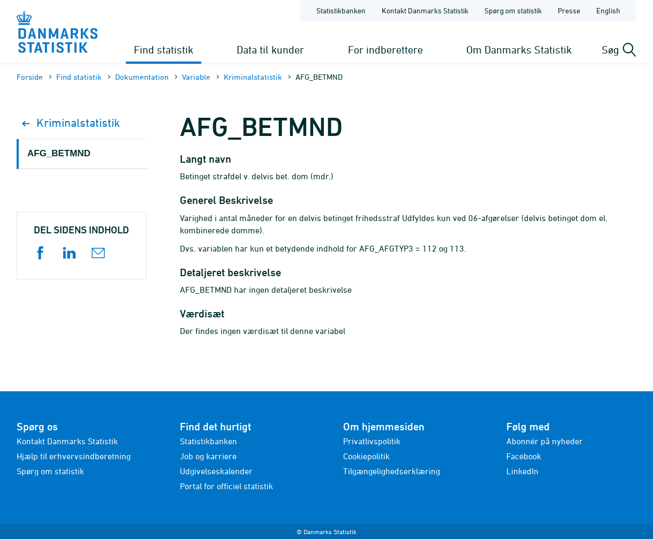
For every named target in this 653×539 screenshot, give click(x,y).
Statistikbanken (341, 10)
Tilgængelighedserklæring (391, 471)
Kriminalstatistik (253, 76)
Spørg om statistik (50, 471)
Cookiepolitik (366, 456)
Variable (196, 76)
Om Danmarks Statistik (519, 49)
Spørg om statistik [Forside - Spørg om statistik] (513, 10)
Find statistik (163, 49)
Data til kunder (270, 49)
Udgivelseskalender (216, 471)
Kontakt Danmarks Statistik (67, 441)
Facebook (523, 456)
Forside (30, 76)
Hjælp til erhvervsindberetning (74, 456)
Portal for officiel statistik (226, 486)
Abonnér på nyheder (544, 441)
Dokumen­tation (142, 76)
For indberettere (385, 49)
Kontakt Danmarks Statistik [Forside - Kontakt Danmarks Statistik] (425, 10)
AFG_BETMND (58, 153)
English (608, 10)
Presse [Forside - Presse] (569, 10)
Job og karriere (208, 456)
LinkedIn (522, 471)
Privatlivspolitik (371, 441)
